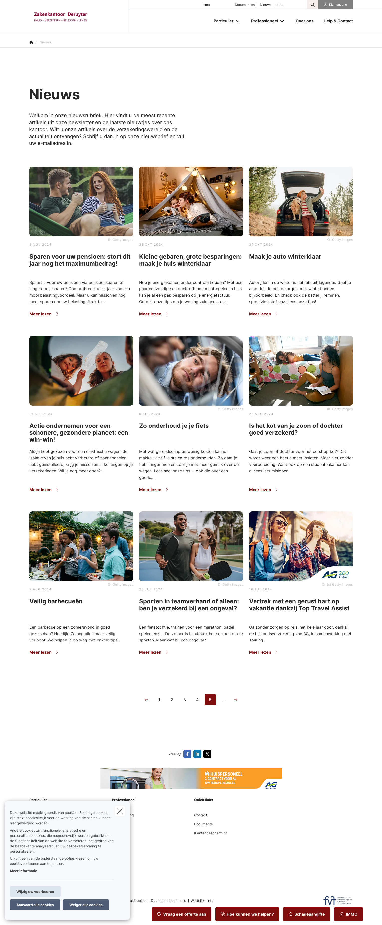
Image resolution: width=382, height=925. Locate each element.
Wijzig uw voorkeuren (35, 891)
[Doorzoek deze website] (312, 4)
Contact (200, 815)
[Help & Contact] (336, 21)
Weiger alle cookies (86, 905)
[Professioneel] (262, 21)
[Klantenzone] (335, 4)
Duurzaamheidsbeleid (168, 900)
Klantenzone (338, 4)
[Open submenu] (238, 21)
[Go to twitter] (208, 754)
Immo (206, 4)
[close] (120, 811)
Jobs (280, 4)
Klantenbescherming (211, 833)
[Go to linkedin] (198, 754)
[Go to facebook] (188, 754)
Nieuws (266, 4)
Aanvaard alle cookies (35, 905)
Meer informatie (23, 871)
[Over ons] (305, 21)
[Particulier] (222, 21)
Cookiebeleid (136, 900)
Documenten (245, 4)
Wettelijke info (202, 900)
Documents (203, 824)
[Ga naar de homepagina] (79, 16)
